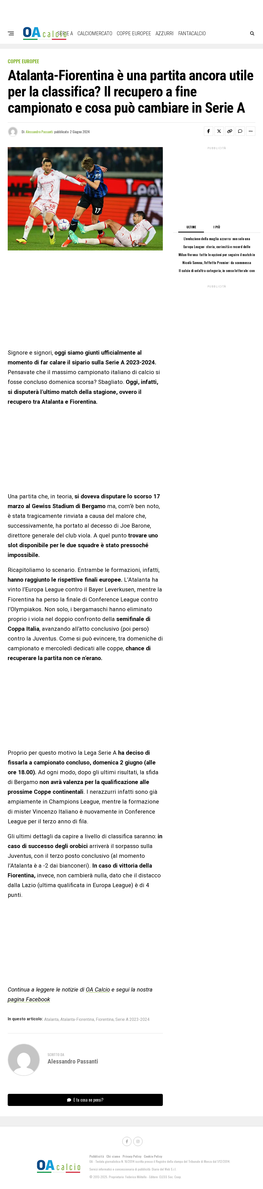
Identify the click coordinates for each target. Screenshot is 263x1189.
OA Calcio (98, 989)
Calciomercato (95, 33)
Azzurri (165, 33)
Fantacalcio (192, 33)
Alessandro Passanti (39, 131)
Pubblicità (96, 1156)
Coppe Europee (134, 33)
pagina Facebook (29, 999)
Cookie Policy (153, 1156)
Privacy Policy (132, 1156)
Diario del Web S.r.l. (164, 1169)
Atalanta (51, 1019)
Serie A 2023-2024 (132, 1019)
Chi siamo (113, 1156)
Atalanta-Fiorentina (77, 1019)
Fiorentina (105, 1019)
